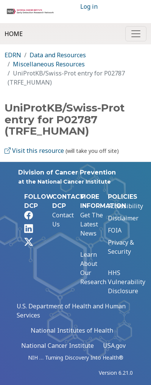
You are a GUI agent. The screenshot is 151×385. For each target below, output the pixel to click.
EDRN (13, 55)
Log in (89, 6)
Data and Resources (58, 55)
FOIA (114, 230)
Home (14, 34)
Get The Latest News (91, 224)
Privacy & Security (121, 247)
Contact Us (63, 219)
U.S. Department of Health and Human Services (71, 310)
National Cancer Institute (57, 345)
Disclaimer (123, 218)
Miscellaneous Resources (49, 64)
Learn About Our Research (93, 268)
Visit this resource (34, 150)
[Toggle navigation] (135, 33)
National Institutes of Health (72, 330)
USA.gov (114, 345)
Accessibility (125, 206)
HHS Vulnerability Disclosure (126, 282)
